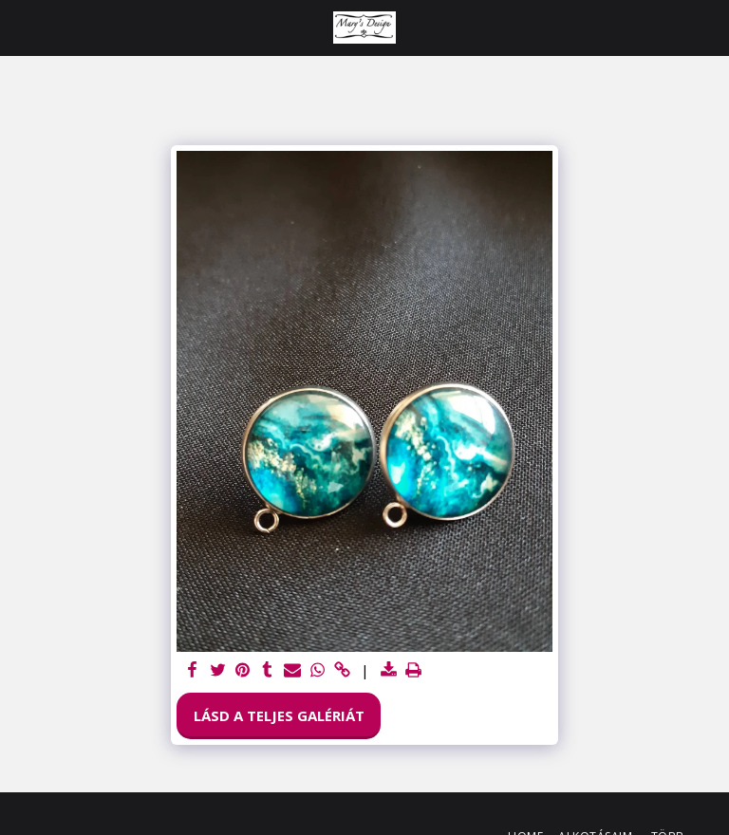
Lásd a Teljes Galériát (279, 715)
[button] (21, 27)
